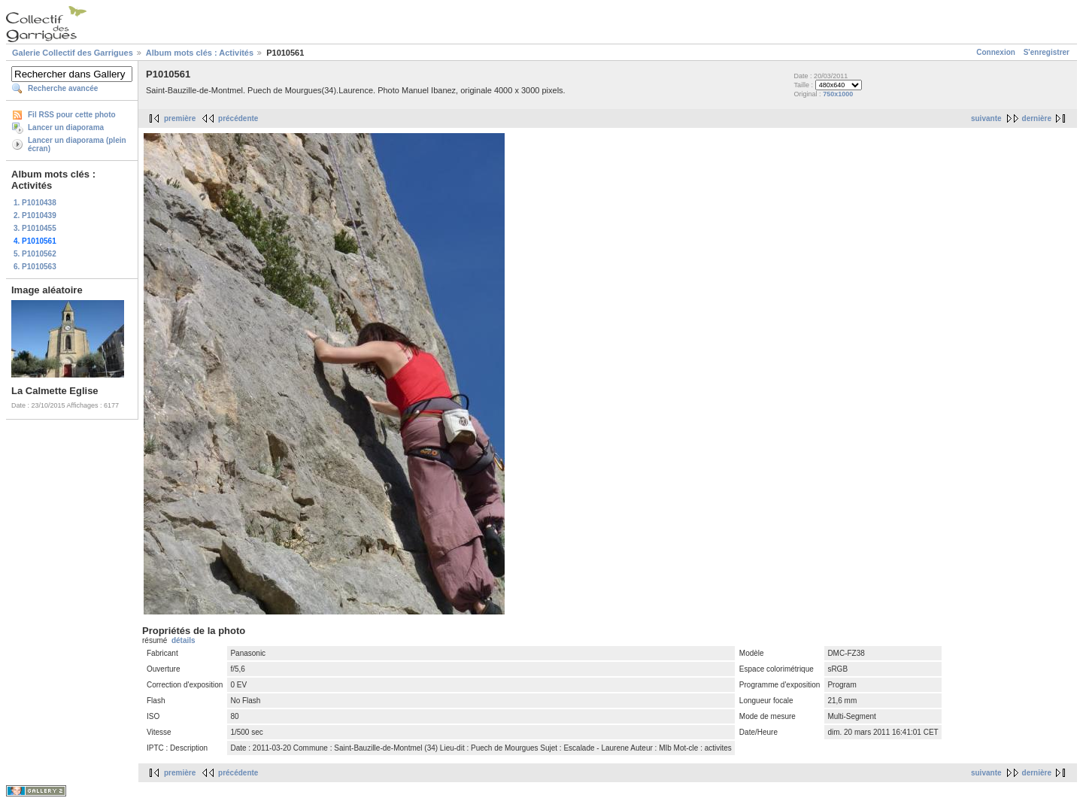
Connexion (995, 52)
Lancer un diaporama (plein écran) (77, 144)
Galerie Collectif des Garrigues (72, 52)
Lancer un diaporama (66, 127)
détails (183, 640)
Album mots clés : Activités (199, 52)
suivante (986, 118)
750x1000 (838, 94)
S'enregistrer (1046, 52)
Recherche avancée (63, 88)
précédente (238, 118)
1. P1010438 (35, 203)
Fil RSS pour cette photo (72, 115)
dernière (1036, 118)
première (180, 118)
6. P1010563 (35, 266)
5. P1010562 (35, 254)
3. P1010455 (35, 228)
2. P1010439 (35, 215)
